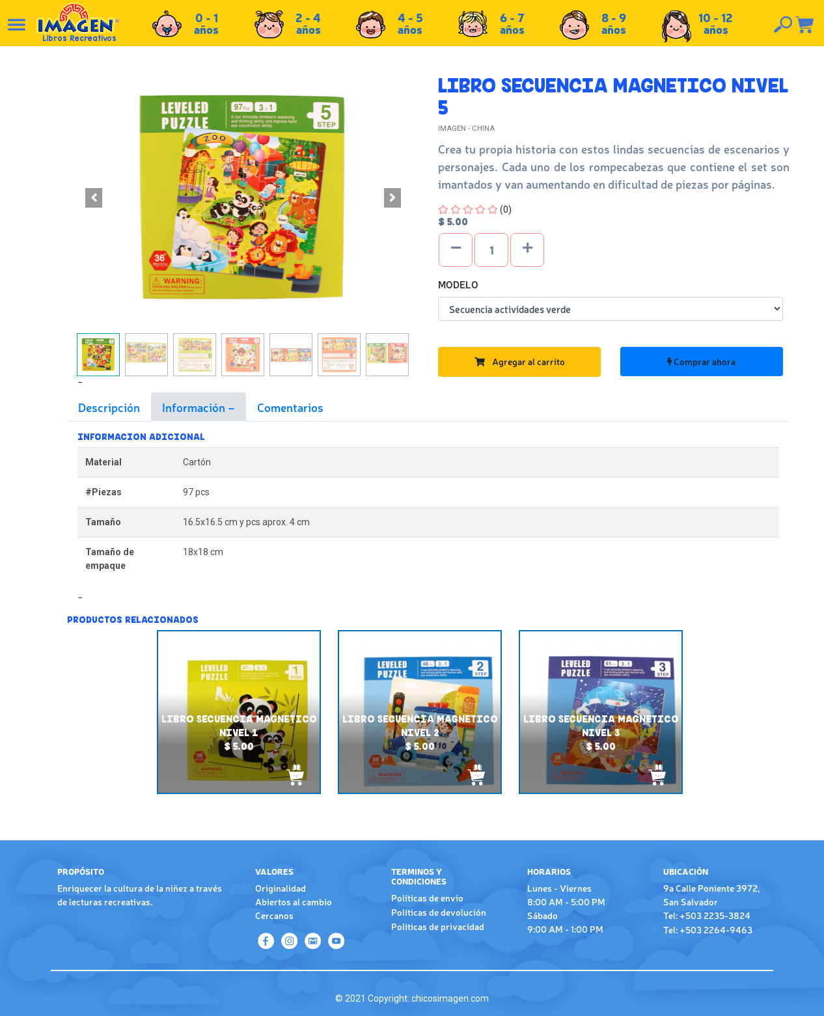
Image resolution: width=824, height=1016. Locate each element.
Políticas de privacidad (437, 926)
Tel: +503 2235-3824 (706, 915)
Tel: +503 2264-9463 (707, 929)
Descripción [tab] (109, 407)
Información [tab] (195, 407)
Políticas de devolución (438, 912)
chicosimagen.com (450, 998)
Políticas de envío (427, 897)
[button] (93, 198)
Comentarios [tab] (290, 407)
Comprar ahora (701, 361)
